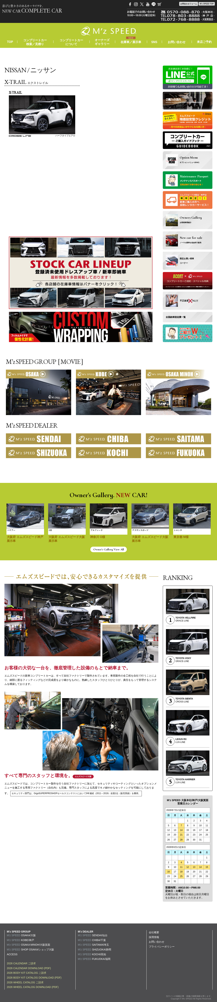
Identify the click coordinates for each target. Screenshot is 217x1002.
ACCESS (12, 954)
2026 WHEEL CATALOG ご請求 (25, 982)
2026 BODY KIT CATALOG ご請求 (26, 972)
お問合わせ (188, 4)
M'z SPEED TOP (207, 4)
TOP (10, 41)
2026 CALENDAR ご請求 (21, 963)
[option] (25, 525)
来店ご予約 (204, 41)
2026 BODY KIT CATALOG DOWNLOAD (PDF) (34, 977)
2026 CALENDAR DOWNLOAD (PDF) (29, 968)
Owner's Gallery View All (108, 549)
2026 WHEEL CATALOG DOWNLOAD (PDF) (33, 987)
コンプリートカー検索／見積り (35, 42)
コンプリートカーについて (71, 42)
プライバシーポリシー (162, 946)
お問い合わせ (176, 42)
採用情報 (154, 937)
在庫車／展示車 (131, 42)
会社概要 (154, 932)
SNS (154, 42)
